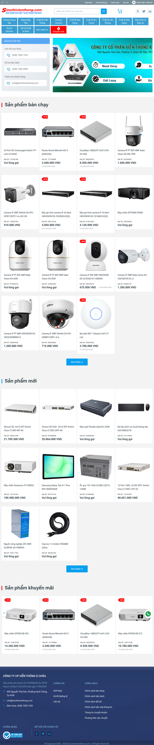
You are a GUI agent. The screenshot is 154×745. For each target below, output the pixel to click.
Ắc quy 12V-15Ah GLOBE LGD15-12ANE (95, 486)
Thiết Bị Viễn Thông (42, 21)
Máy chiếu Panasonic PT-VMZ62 (19, 484)
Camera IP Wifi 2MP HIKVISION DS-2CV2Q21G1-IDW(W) (94, 277)
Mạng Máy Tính (26, 21)
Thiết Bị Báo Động (74, 21)
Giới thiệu (88, 3)
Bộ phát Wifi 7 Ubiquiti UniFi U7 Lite (94, 335)
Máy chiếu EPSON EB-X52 (54, 631)
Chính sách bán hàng (94, 689)
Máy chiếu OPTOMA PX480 (130, 212)
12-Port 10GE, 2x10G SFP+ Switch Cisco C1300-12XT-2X (133, 486)
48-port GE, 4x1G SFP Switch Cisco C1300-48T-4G (17, 428)
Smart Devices (9, 29)
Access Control (58, 21)
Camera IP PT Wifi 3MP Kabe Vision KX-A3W (17, 277)
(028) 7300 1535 (34, 2)
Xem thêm (42, 30)
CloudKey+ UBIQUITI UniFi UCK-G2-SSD (94, 152)
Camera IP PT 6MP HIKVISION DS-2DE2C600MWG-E (20, 335)
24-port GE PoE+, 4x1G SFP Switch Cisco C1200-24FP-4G (58, 428)
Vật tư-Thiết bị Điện (25, 29)
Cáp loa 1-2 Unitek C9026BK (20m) (55, 545)
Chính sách (115, 3)
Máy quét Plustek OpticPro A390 (95, 426)
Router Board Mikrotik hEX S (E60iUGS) (55, 152)
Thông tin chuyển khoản (96, 710)
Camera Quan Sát (9, 21)
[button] (4, 611)
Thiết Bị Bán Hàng (124, 21)
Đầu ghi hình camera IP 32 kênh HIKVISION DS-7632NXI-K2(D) (56, 214)
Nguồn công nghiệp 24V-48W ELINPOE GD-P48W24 (17, 545)
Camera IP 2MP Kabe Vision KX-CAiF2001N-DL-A (132, 277)
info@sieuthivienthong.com (13, 2)
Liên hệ (126, 3)
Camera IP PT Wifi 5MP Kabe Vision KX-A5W (55, 277)
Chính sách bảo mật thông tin (98, 705)
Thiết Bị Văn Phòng (107, 21)
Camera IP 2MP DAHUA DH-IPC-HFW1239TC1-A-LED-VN (19, 214)
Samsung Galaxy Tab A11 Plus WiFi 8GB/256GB (56, 486)
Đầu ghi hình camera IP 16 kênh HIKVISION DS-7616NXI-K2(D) (94, 214)
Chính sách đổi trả (93, 699)
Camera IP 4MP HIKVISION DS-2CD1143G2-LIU (18, 633)
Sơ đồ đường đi (101, 3)
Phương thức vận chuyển (96, 716)
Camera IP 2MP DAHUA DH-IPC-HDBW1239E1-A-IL (57, 335)
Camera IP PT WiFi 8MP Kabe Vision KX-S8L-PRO (131, 152)
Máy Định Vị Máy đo (140, 21)
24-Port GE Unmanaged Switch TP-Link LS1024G (20, 152)
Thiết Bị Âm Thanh (91, 21)
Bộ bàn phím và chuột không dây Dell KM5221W (133, 428)
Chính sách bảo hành (94, 694)
